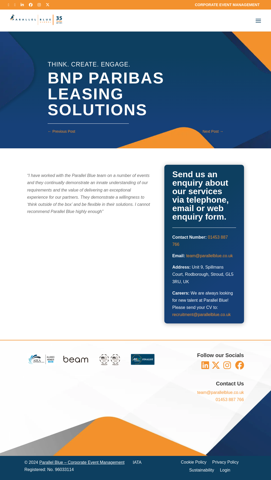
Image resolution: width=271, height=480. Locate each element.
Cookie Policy (193, 462)
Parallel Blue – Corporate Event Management (81, 462)
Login (225, 470)
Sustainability (201, 470)
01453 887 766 (230, 399)
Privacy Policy (225, 462)
